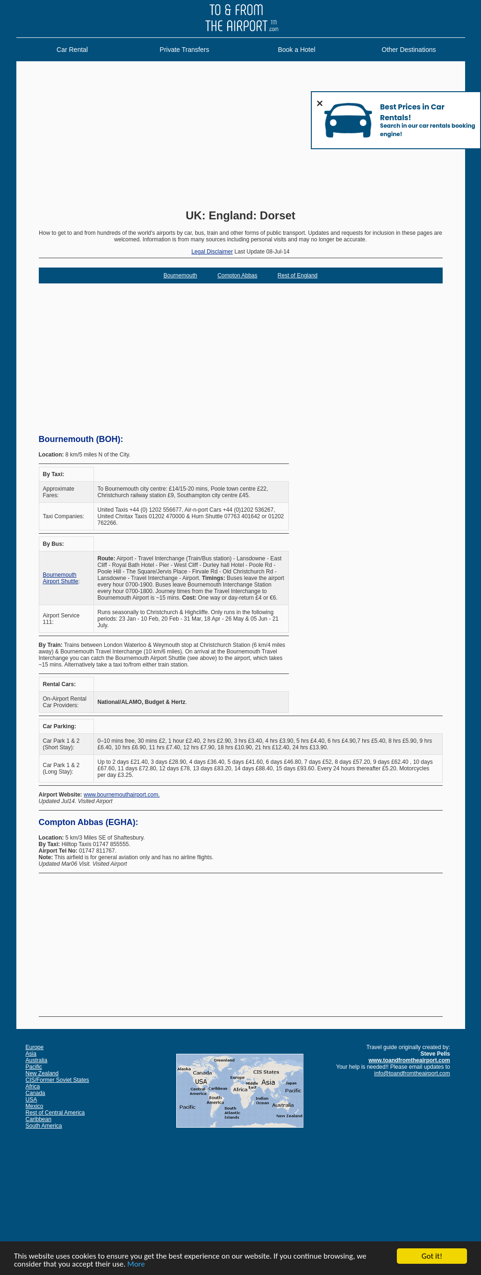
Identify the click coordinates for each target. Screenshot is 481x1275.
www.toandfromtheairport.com (409, 1060)
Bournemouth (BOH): (81, 439)
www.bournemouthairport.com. (122, 794)
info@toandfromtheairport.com (412, 1073)
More (136, 1264)
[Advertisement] (241, 136)
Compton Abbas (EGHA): (88, 822)
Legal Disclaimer (212, 251)
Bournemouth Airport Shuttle (61, 578)
